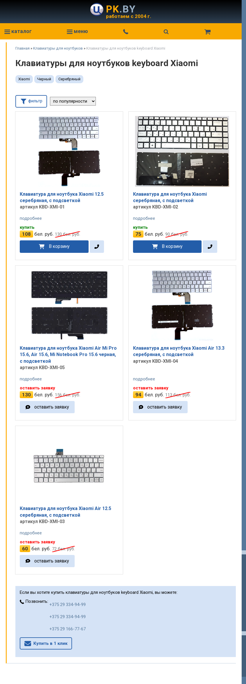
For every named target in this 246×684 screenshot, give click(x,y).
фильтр (31, 101)
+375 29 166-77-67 (67, 629)
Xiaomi (24, 79)
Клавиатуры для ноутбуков (58, 48)
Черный (44, 79)
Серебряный (69, 79)
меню (77, 31)
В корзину (59, 246)
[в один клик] (97, 246)
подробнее (31, 218)
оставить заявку (51, 407)
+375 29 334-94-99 (67, 604)
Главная (22, 48)
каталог (18, 31)
